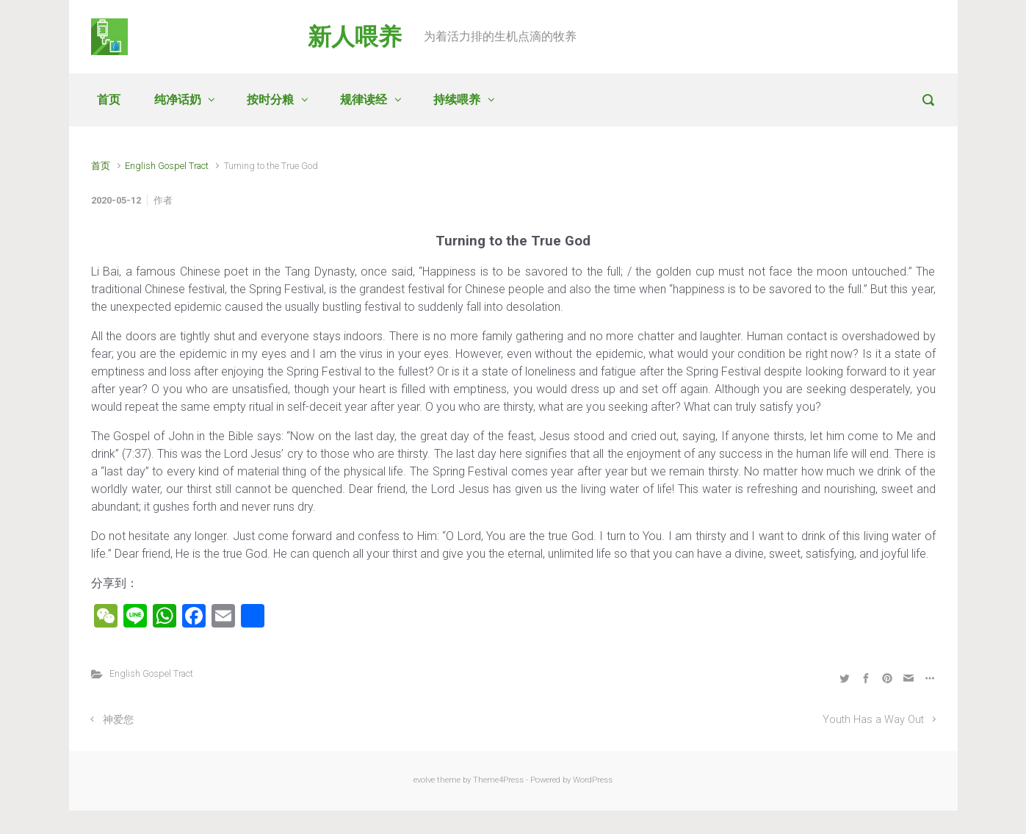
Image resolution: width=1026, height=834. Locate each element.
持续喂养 (456, 100)
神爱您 (118, 719)
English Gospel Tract (167, 165)
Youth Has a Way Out (873, 719)
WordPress (593, 780)
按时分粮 (270, 100)
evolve (424, 780)
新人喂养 (355, 37)
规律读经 (363, 100)
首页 (108, 100)
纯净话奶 (177, 100)
